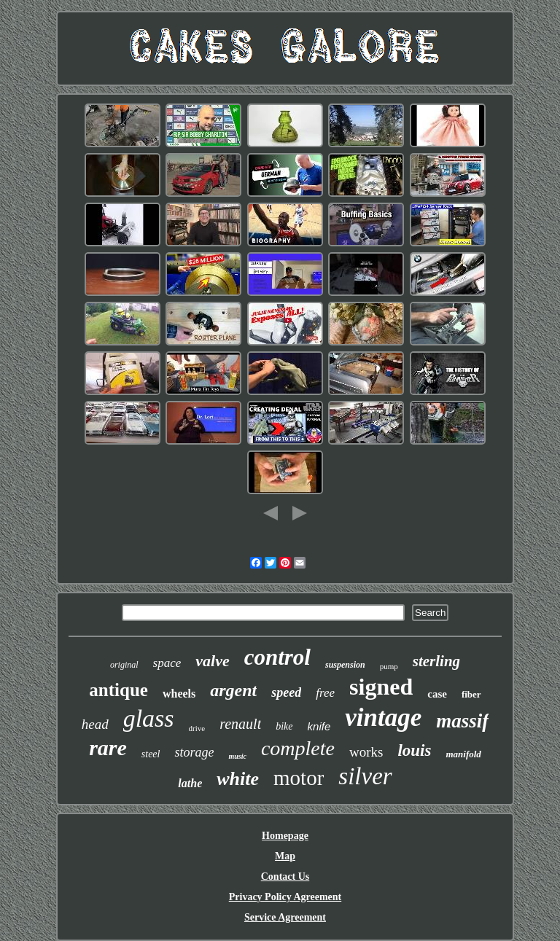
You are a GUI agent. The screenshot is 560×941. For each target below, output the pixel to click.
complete (298, 748)
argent (233, 690)
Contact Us (285, 876)
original (124, 665)
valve (212, 661)
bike (284, 726)
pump (389, 666)
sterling (436, 661)
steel (150, 754)
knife (319, 726)
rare (108, 747)
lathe (190, 783)
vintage (383, 717)
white (238, 778)
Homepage (285, 835)
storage (194, 752)
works (366, 752)
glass (148, 718)
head (95, 724)
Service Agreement (285, 917)
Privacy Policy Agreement (285, 896)
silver (365, 776)
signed (381, 686)
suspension (345, 665)
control (277, 657)
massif (462, 721)
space (167, 663)
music (237, 756)
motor (298, 777)
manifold (463, 754)
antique (118, 690)
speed (286, 692)
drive (197, 728)
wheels (179, 693)
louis (414, 750)
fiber (471, 694)
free (325, 693)
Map (285, 856)
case (437, 694)
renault (240, 724)
